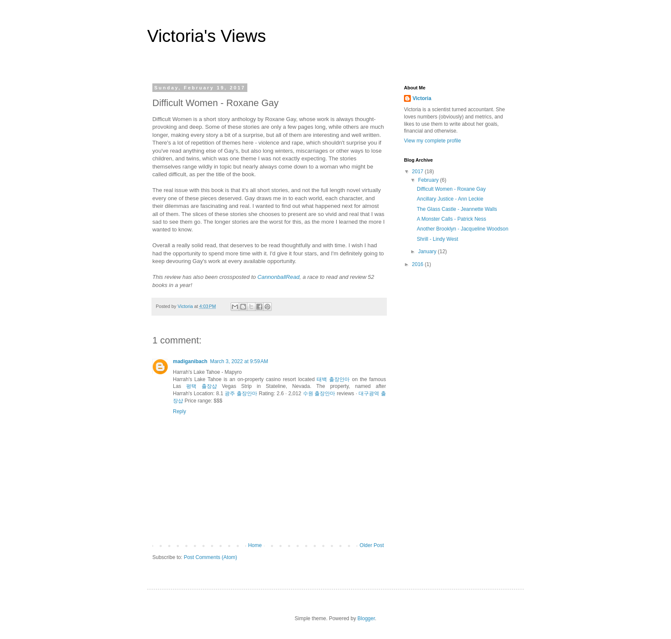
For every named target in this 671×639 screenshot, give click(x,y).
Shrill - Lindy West (437, 239)
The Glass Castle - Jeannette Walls (457, 209)
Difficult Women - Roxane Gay (451, 189)
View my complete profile (432, 141)
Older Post (371, 545)
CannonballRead (279, 277)
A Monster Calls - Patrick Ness (451, 219)
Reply (179, 411)
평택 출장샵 (201, 386)
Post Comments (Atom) (210, 557)
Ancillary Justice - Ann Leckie (450, 199)
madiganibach (190, 361)
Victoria (422, 98)
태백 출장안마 (333, 379)
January (428, 251)
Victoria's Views (206, 36)
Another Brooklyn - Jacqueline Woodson (462, 229)
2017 (418, 172)
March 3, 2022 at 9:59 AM (239, 361)
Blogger (366, 618)
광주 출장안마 (241, 393)
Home (255, 545)
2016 (418, 264)
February (429, 180)
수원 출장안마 (319, 393)
